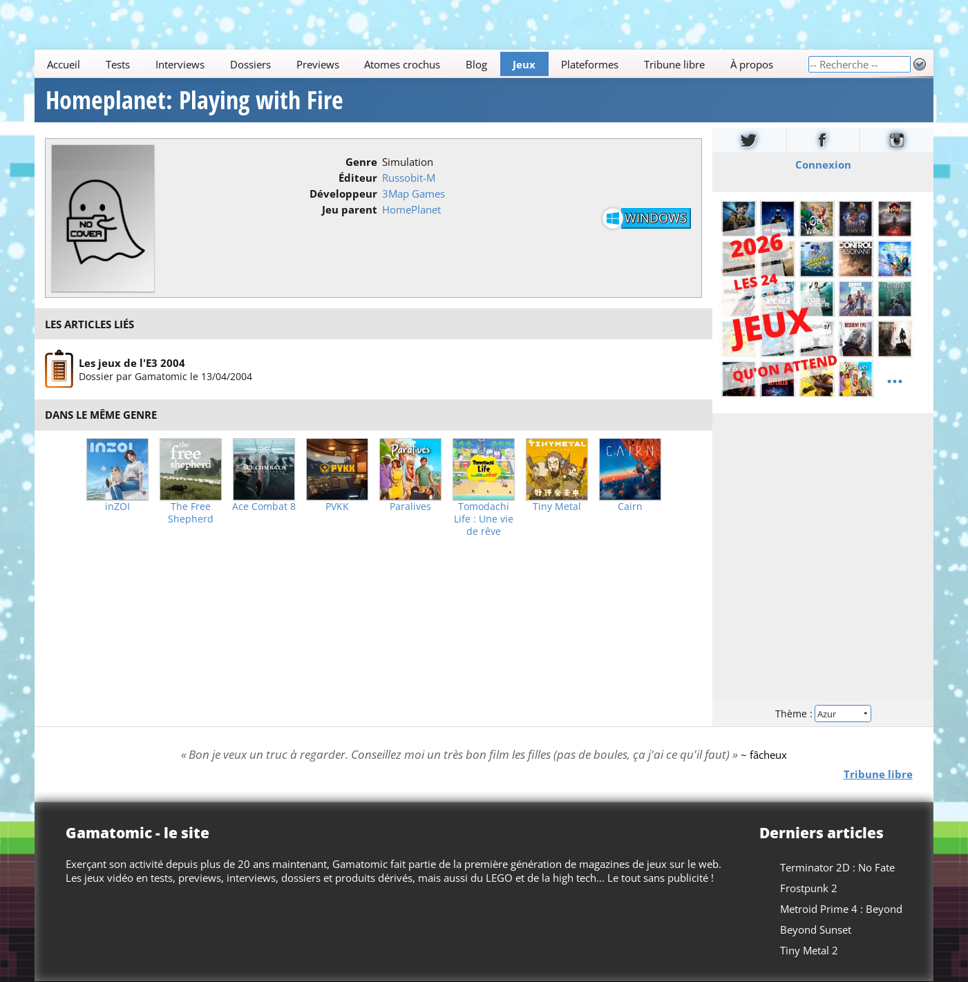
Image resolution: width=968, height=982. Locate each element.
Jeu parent (349, 209)
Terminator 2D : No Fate (837, 867)
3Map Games (413, 193)
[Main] (421, 64)
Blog (476, 64)
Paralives (410, 506)
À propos (751, 64)
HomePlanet (411, 209)
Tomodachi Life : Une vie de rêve (483, 519)
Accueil (64, 64)
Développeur (343, 193)
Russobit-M (408, 178)
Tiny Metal (557, 506)
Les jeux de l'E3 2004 (132, 363)
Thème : (823, 713)
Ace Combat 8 (264, 506)
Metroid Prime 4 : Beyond (841, 909)
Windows (656, 217)
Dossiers (250, 64)
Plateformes (589, 64)
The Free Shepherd (190, 512)
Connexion (823, 164)
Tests (118, 64)
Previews (317, 64)
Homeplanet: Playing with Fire (194, 100)
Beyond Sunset (815, 929)
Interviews (180, 64)
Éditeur (358, 178)
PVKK (337, 506)
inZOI (117, 506)
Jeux (524, 64)
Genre (361, 162)
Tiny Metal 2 (809, 950)
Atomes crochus (403, 64)
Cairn (630, 506)
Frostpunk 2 (808, 888)
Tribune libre (674, 64)
